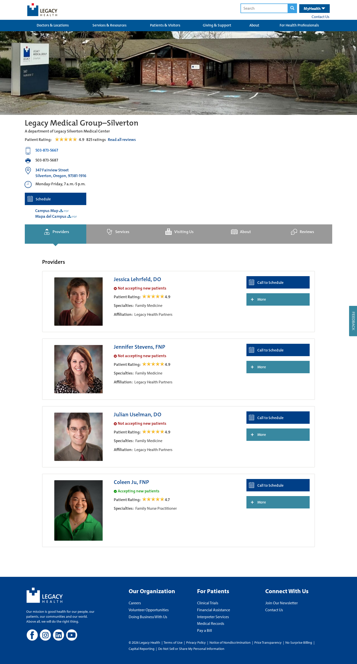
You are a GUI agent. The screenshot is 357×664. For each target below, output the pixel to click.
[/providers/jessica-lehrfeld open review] (153, 296)
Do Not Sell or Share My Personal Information (191, 648)
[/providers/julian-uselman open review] (153, 432)
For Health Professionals (299, 25)
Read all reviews (122, 139)
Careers (135, 602)
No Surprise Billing (298, 642)
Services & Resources (109, 25)
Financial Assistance (213, 609)
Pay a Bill (204, 630)
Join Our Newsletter (281, 602)
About (254, 25)
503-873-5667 (46, 150)
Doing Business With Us (148, 616)
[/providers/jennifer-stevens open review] (153, 364)
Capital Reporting (141, 648)
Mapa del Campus (50, 216)
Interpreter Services (213, 616)
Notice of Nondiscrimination (230, 642)
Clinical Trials (207, 602)
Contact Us (320, 16)
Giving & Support (217, 25)
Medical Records (210, 623)
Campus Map (46, 210)
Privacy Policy (196, 642)
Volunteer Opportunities (149, 609)
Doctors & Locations (53, 25)
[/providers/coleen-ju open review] (153, 499)
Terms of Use (173, 642)
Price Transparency (268, 642)
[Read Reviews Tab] (69, 139)
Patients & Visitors (165, 25)
